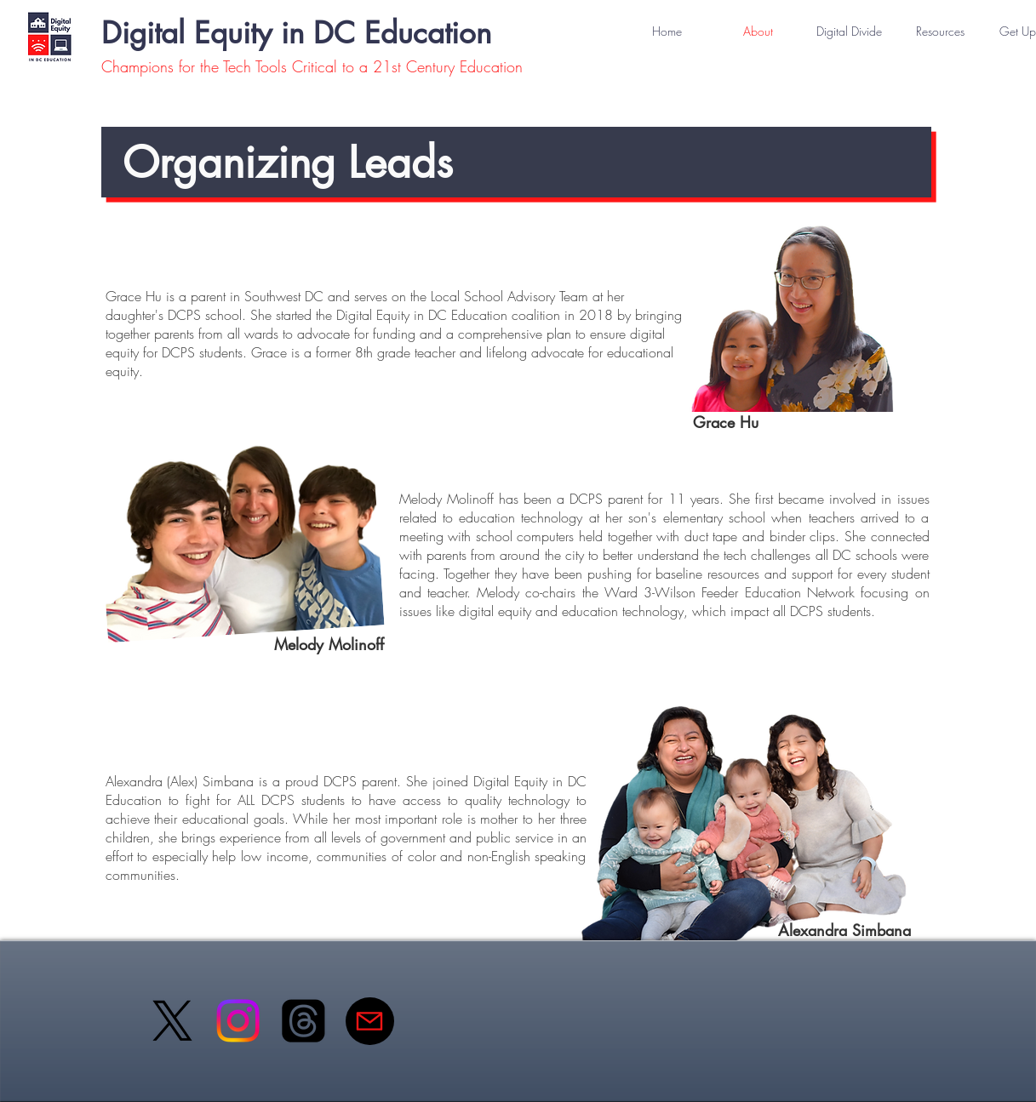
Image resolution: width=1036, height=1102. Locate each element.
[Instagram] (237, 1020)
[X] (172, 1020)
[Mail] (370, 1021)
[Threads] (303, 1020)
